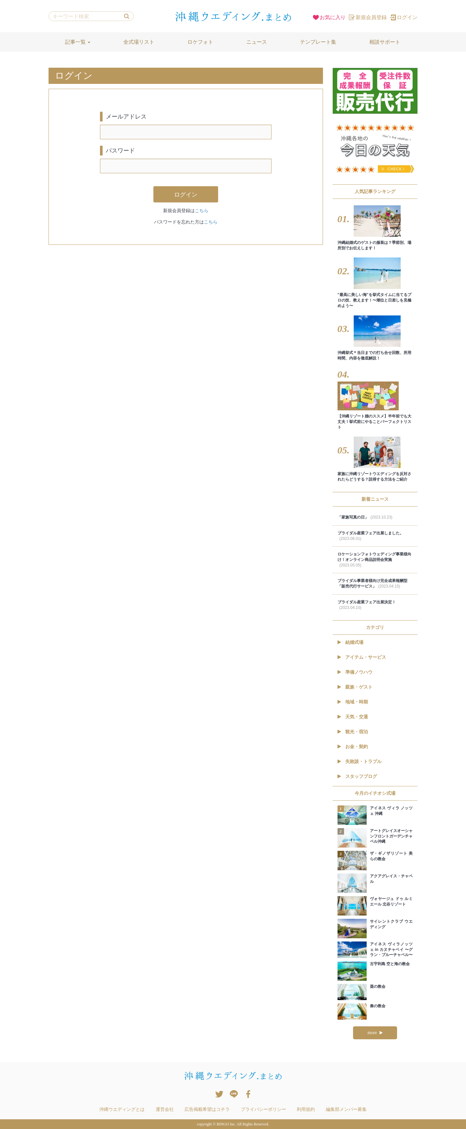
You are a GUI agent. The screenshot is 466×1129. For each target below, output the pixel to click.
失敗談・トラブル (360, 761)
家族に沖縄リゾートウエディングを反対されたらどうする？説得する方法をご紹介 (374, 477)
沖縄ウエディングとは (122, 1109)
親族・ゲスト (355, 687)
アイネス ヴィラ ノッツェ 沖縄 (391, 811)
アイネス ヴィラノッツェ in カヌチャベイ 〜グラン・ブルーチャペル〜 (391, 949)
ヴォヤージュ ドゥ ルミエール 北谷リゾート (391, 901)
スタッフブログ (357, 776)
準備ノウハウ (355, 672)
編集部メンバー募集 (346, 1109)
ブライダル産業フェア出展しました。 (371, 536)
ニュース (256, 42)
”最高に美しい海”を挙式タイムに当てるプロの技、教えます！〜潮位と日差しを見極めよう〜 (374, 300)
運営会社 (165, 1109)
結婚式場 (350, 642)
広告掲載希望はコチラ (207, 1109)
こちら (201, 210)
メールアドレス (126, 116)
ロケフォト (200, 42)
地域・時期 (353, 701)
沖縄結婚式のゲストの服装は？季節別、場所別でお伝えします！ (374, 245)
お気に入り (329, 17)
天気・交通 (353, 716)
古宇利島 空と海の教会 (390, 964)
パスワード (120, 150)
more (375, 1032)
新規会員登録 (368, 17)
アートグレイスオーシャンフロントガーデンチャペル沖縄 (391, 836)
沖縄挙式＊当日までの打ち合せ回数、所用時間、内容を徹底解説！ (374, 355)
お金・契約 (353, 746)
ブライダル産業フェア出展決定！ (367, 605)
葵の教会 (377, 986)
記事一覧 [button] (77, 42)
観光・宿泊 (353, 731)
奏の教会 (377, 1006)
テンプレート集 (318, 42)
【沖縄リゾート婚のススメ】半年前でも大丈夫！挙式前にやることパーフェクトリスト (374, 421)
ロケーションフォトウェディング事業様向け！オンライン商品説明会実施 (374, 559)
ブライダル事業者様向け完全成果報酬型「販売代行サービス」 (372, 583)
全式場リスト (138, 42)
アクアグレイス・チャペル (391, 879)
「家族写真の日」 (365, 517)
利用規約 (306, 1109)
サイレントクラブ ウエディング (391, 924)
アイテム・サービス (362, 657)
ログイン (403, 17)
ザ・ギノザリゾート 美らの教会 (391, 856)
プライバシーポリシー (263, 1109)
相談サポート (384, 42)
